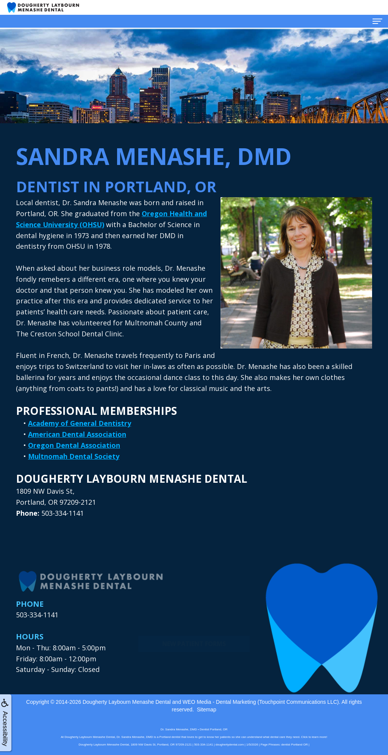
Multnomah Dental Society (73, 456)
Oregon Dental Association (74, 445)
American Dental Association (77, 434)
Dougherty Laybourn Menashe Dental (127, 702)
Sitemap (206, 709)
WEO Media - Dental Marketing (219, 702)
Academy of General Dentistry (79, 423)
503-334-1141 (37, 614)
